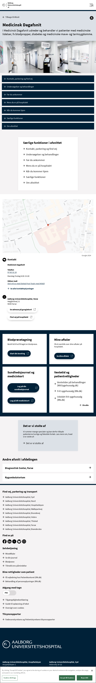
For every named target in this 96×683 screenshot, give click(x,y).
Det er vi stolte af (35, 443)
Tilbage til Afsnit (10, 17)
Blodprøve (9, 561)
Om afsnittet (12, 126)
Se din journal (11, 557)
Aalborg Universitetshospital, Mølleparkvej (23, 509)
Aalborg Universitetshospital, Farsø (20, 525)
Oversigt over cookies (14, 607)
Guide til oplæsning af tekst (17, 603)
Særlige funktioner (15, 118)
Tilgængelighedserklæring (16, 599)
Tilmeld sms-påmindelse (15, 565)
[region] (48, 675)
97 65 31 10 (12, 272)
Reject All (84, 678)
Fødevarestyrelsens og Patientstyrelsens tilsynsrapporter (30, 619)
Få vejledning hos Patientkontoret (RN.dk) (23, 577)
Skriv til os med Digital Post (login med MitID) (26, 283)
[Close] (92, 670)
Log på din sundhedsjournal (21, 388)
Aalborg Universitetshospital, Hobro (21, 517)
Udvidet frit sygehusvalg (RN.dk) (69, 398)
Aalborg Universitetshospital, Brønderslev (23, 529)
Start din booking (17, 353)
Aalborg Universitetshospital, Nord (20, 501)
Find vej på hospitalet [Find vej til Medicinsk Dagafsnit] (19, 317)
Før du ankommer (14, 94)
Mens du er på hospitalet (17, 102)
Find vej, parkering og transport (19, 491)
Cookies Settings (10, 678)
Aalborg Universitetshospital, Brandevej (22, 513)
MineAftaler (10, 553)
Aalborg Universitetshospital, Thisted (21, 521)
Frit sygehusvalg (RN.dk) (69, 391)
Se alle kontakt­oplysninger (22, 288)
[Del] (92, 18)
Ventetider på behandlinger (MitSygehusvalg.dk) (71, 384)
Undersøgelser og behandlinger (20, 86)
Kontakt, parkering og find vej (19, 78)
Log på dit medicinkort (19, 400)
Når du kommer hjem (16, 110)
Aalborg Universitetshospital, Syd (19, 497)
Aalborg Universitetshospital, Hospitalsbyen (24, 505)
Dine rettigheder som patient (18, 571)
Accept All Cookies (67, 678)
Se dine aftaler (63, 356)
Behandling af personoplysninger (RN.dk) (23, 581)
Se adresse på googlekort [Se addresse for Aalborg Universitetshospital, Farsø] (21, 309)
